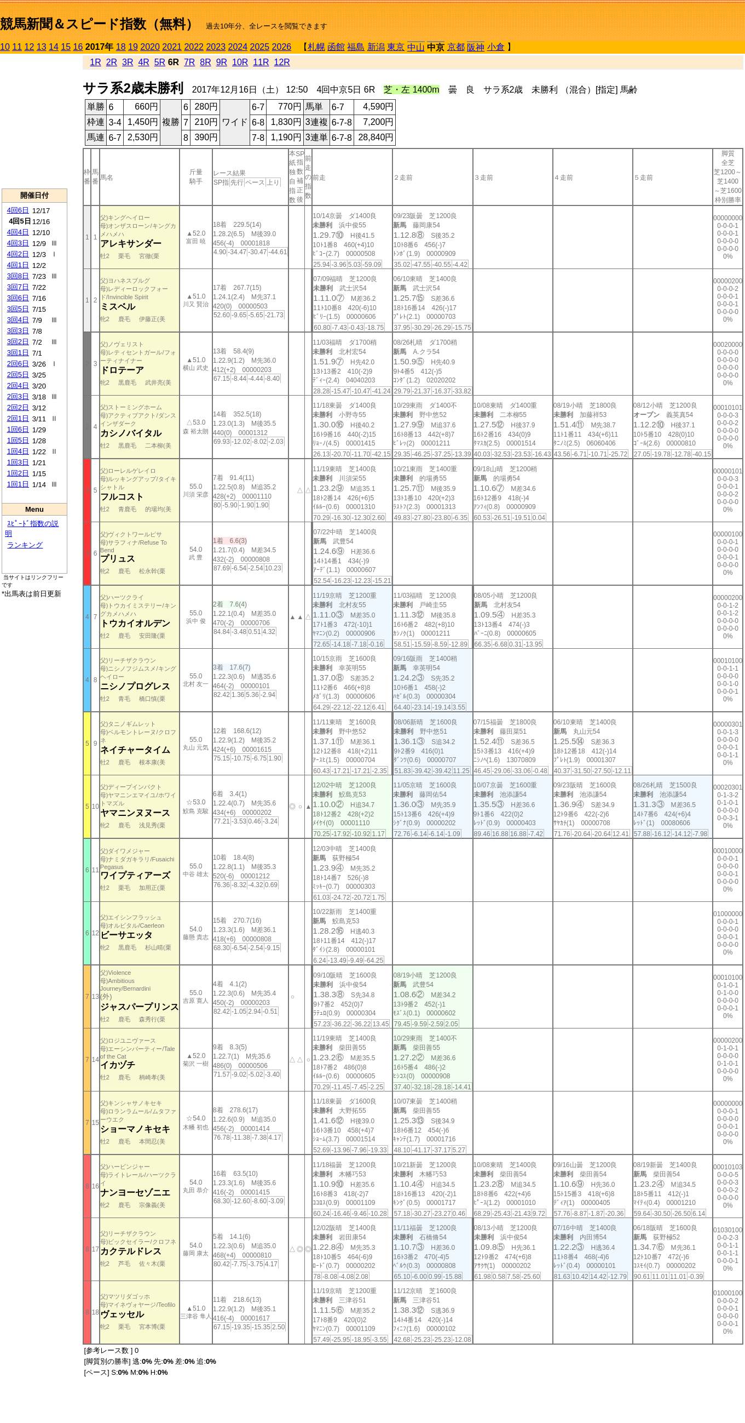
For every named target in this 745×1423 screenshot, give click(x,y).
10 (5, 47)
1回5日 (18, 440)
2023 (216, 47)
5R (159, 62)
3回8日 (18, 276)
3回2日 (18, 342)
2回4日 (18, 385)
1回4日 (18, 451)
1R (95, 62)
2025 (260, 47)
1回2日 (18, 473)
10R (240, 62)
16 (78, 47)
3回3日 (18, 331)
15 (66, 47)
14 (54, 47)
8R (205, 62)
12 (29, 47)
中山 (416, 47)
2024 (237, 47)
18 (121, 47)
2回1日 (18, 418)
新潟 (376, 47)
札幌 (316, 47)
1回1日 (18, 484)
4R (143, 62)
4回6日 (18, 210)
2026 (282, 47)
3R (127, 62)
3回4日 (18, 320)
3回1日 (18, 352)
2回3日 (18, 396)
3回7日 (18, 287)
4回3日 (18, 243)
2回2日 (18, 407)
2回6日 (18, 363)
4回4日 (18, 232)
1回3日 (18, 462)
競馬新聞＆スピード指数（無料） (99, 23)
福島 (356, 47)
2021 (172, 47)
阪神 (475, 47)
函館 (336, 47)
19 (133, 47)
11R (261, 62)
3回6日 (18, 298)
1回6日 (18, 429)
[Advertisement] (34, 121)
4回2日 (18, 254)
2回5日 (18, 374)
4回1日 (18, 265)
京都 (456, 47)
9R (221, 62)
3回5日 (18, 309)
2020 (150, 47)
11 (17, 47)
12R (282, 62)
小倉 (496, 47)
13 (42, 47)
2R (111, 62)
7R (189, 62)
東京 (396, 47)
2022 (194, 47)
